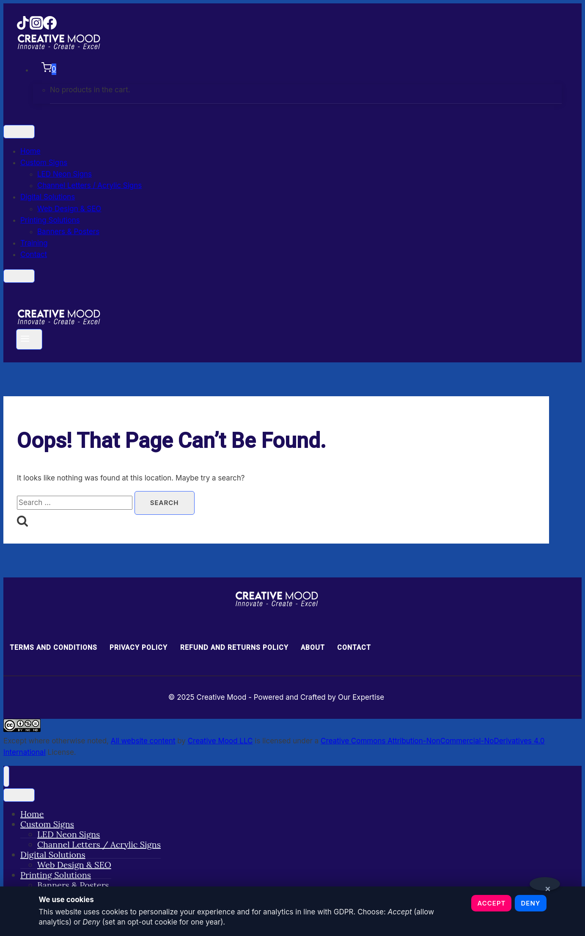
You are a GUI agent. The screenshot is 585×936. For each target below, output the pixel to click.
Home (30, 151)
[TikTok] (23, 27)
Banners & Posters (68, 231)
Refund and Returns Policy (234, 647)
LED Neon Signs (64, 174)
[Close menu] (6, 776)
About (313, 647)
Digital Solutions (47, 197)
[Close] (19, 276)
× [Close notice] (548, 887)
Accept (491, 903)
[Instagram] (36, 27)
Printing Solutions (50, 220)
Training (34, 243)
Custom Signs (43, 162)
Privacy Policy (139, 647)
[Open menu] (29, 339)
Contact (33, 254)
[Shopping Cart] (297, 69)
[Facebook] (50, 27)
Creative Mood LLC (220, 741)
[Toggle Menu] (19, 131)
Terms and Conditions (53, 647)
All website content (143, 741)
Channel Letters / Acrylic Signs (89, 185)
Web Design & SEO (69, 208)
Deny (530, 903)
